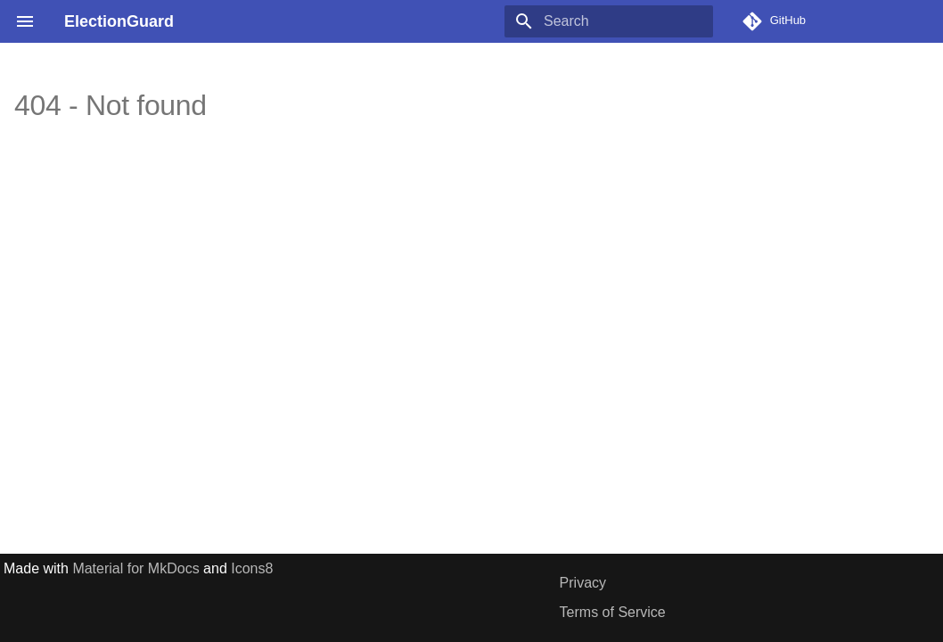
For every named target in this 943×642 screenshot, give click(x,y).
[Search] (608, 21)
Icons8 (252, 568)
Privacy (583, 582)
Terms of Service (613, 612)
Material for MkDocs (137, 568)
